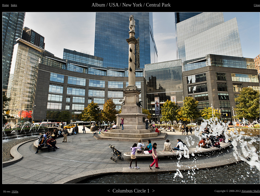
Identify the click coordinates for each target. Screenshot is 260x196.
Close (257, 5)
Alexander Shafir (250, 190)
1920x (14, 191)
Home (5, 5)
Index (14, 5)
